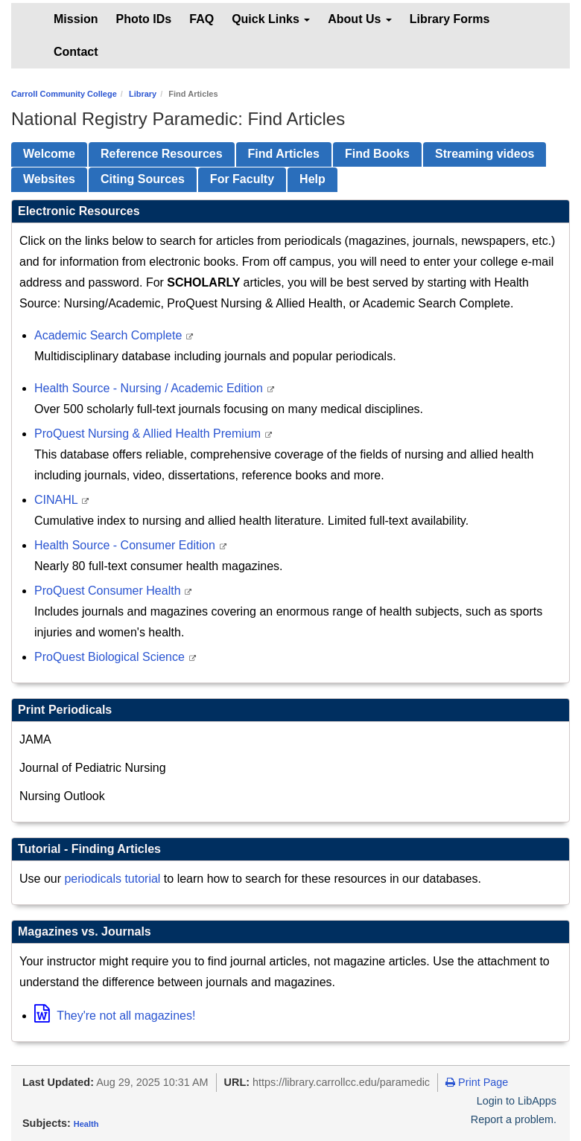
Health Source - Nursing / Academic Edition (150, 388)
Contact (76, 51)
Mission (76, 19)
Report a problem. (513, 1119)
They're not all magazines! (114, 1015)
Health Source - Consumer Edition (126, 545)
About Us (360, 19)
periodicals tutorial (112, 878)
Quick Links (271, 19)
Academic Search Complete (109, 335)
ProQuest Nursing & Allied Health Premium (149, 433)
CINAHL (57, 499)
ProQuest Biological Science (111, 657)
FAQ (201, 19)
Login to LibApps (516, 1101)
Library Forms (450, 19)
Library (142, 93)
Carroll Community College (64, 93)
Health (86, 1123)
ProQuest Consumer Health (109, 590)
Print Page (476, 1082)
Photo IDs (144, 19)
